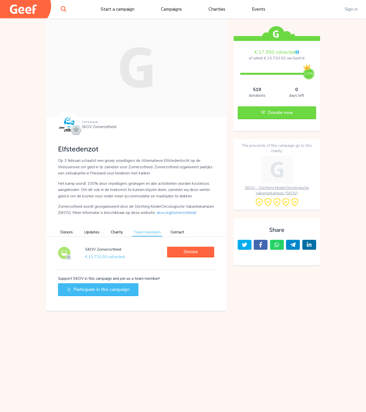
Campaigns (171, 9)
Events (258, 9)
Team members (147, 232)
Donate (191, 251)
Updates (91, 232)
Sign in (351, 9)
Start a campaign (117, 9)
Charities (217, 9)
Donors (66, 232)
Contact (177, 232)
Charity (117, 232)
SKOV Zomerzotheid (99, 126)
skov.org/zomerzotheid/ (176, 212)
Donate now (277, 112)
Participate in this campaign (98, 289)
